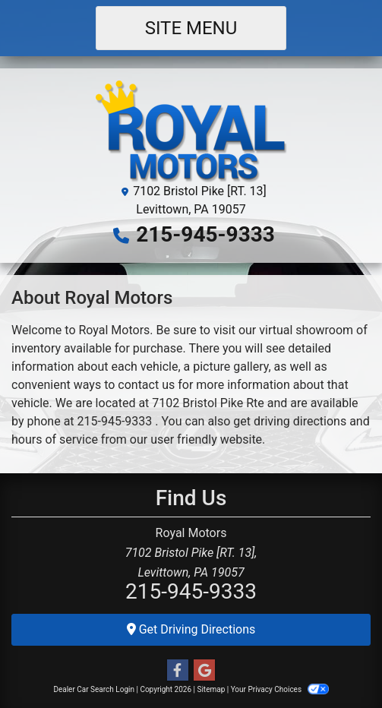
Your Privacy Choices (280, 689)
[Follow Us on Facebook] (177, 670)
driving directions (300, 421)
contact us (146, 385)
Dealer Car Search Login (93, 689)
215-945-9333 (205, 234)
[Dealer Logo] (191, 130)
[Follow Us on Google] (204, 670)
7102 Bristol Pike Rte (208, 403)
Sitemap (211, 689)
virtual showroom (306, 330)
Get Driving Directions (191, 629)
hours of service (54, 439)
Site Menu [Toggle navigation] (191, 28)
